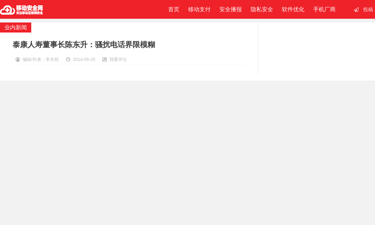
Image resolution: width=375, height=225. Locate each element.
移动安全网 (21, 9)
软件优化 (293, 9)
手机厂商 (324, 9)
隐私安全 (262, 9)
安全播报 (230, 9)
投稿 (368, 9)
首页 (172, 9)
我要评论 (118, 59)
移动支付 (199, 9)
